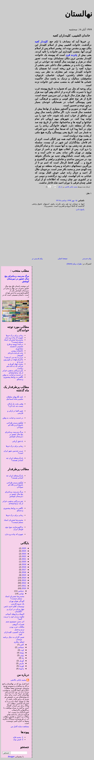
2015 (23, 575)
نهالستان (77, 14)
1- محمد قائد (17, 737)
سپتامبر (20, 647)
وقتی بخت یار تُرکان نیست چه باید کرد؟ (14, 405)
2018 (23, 567)
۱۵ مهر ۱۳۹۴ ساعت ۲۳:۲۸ (65, 200)
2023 (23, 554)
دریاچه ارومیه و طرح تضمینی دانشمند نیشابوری (14, 346)
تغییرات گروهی (17, 624)
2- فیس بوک (17, 739)
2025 (23, 548)
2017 (23, 570)
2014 (23, 578)
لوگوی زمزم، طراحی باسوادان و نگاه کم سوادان (14, 425)
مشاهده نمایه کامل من (19, 726)
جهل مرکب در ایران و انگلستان (14, 610)
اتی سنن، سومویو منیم (14, 621)
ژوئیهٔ (21, 653)
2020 (23, 561)
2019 (23, 564)
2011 (23, 586)
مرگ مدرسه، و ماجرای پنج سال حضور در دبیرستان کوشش (16, 279)
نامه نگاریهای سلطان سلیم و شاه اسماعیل (13, 398)
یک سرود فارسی (16, 604)
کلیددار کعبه (40, 41)
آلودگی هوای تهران (15, 601)
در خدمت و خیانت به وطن (11, 375)
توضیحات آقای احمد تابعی (13, 606)
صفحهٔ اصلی (62, 258)
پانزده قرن (70, 55)
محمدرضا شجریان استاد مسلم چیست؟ (12, 341)
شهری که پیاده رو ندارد (13, 338)
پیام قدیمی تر (36, 258)
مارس (20, 663)
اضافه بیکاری (18, 642)
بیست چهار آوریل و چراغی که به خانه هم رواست (13, 366)
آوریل (20, 661)
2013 (23, 580)
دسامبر (20, 591)
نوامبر (20, 593)
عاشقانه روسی (16, 351)
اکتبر (21, 644)
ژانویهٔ (20, 668)
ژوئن (21, 655)
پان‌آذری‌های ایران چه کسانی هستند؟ (13, 459)
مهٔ (22, 658)
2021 (23, 559)
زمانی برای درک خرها (13, 335)
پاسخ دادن (79, 209)
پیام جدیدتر (85, 258)
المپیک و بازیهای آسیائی (13, 614)
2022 (23, 556)
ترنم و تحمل (18, 629)
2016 (23, 572)
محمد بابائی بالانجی (69, 187)
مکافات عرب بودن (15, 627)
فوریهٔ (20, 666)
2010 (23, 588)
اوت (21, 650)
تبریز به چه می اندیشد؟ (12, 357)
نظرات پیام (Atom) (73, 264)
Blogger (10, 756)
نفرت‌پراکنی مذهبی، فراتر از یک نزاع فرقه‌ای (11, 371)
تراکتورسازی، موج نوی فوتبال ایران (13, 528)
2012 (23, 583)
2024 (23, 551)
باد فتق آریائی (16, 441)
